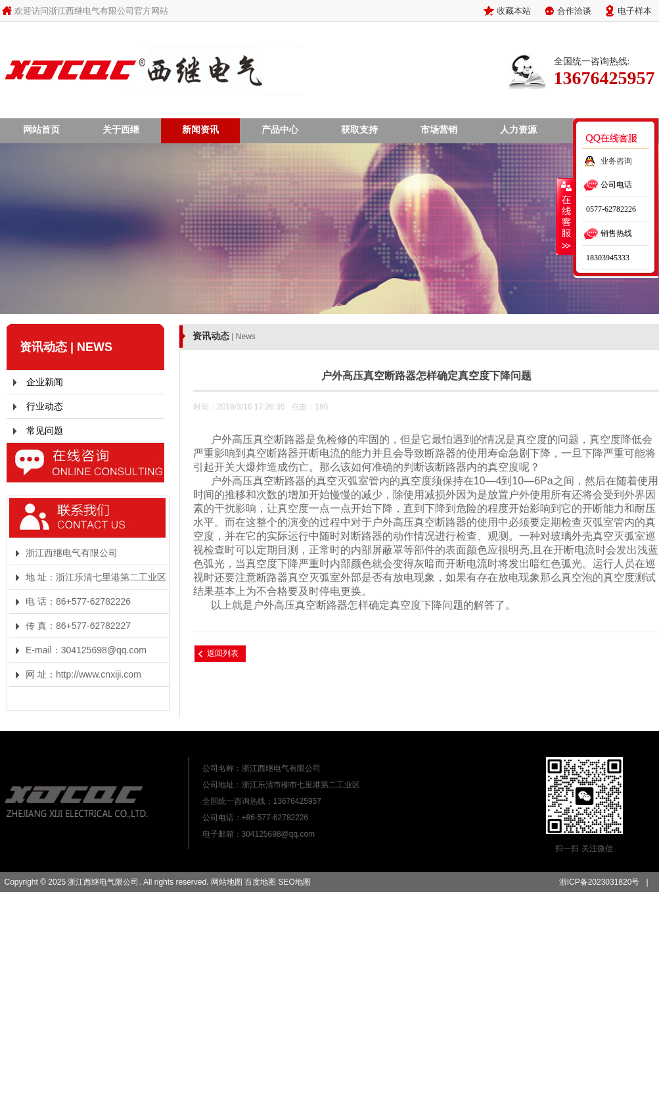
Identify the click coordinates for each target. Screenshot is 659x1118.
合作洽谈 (574, 10)
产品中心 (279, 129)
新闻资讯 (200, 129)
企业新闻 (44, 382)
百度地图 (260, 882)
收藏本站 (514, 10)
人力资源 (518, 129)
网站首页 (41, 129)
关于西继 (120, 129)
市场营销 (438, 129)
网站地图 (226, 882)
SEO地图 (294, 882)
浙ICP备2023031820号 (599, 882)
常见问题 (44, 430)
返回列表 (223, 653)
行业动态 (44, 406)
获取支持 (359, 129)
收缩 (565, 216)
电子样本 (635, 10)
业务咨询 (616, 161)
